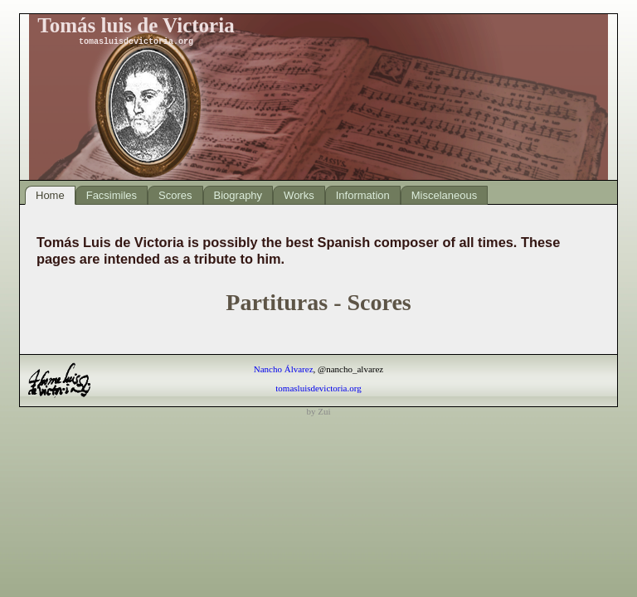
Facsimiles (111, 195)
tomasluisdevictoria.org (318, 388)
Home (50, 195)
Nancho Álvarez (284, 369)
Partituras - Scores (318, 302)
